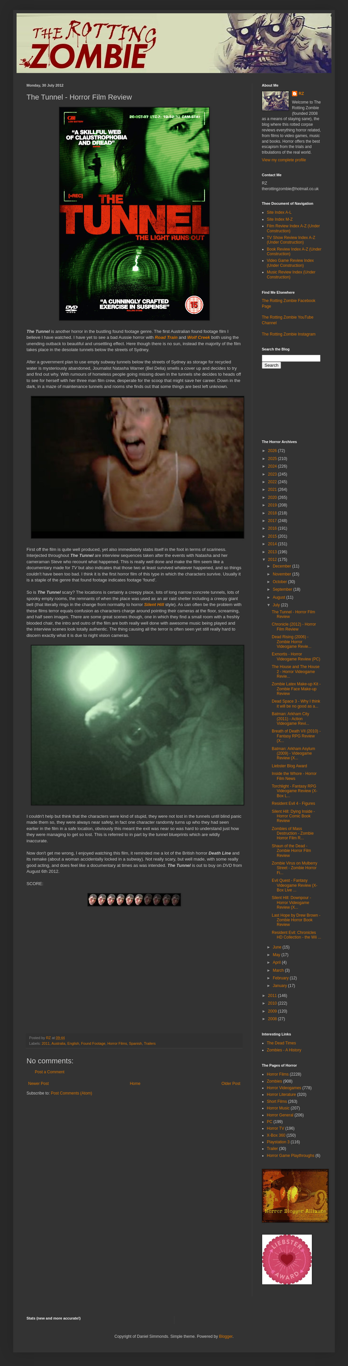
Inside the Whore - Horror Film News (294, 776)
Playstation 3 (278, 1142)
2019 (273, 505)
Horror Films (117, 1043)
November (282, 574)
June (277, 947)
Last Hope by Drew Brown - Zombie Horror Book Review (296, 920)
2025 (273, 458)
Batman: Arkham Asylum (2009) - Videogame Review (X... (293, 753)
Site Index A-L (279, 212)
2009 (273, 1011)
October (280, 581)
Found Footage (93, 1043)
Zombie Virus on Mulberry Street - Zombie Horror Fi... (294, 868)
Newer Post (38, 1083)
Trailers (150, 1043)
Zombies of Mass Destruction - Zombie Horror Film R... (293, 833)
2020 (273, 497)
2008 (273, 1019)
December (282, 566)
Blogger (226, 1336)
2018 (273, 513)
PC (269, 1121)
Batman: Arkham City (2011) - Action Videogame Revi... (290, 719)
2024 (273, 466)
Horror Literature (281, 1094)
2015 (273, 536)
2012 (273, 559)
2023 (273, 474)
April (277, 962)
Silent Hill (154, 604)
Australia (58, 1043)
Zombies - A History (284, 1050)
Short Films (277, 1101)
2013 (273, 552)
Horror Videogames (284, 1088)
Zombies (274, 1081)
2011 (46, 1043)
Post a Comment (49, 1072)
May (277, 954)
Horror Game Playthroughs (290, 1155)
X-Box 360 (276, 1135)
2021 (273, 489)
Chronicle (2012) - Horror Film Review (294, 626)
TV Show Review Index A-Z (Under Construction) (291, 240)
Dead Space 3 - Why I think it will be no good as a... (296, 703)
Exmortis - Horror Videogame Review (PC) (296, 656)
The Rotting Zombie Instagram (289, 334)
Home (135, 1083)
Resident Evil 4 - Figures (293, 803)
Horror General (280, 1115)
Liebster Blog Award (289, 766)
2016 (273, 528)
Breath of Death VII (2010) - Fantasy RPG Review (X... (296, 736)
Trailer (272, 1148)
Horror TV (275, 1128)
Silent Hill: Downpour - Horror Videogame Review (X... (291, 902)
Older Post (230, 1083)
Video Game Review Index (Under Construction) (290, 262)
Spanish (135, 1043)
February (281, 978)
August (279, 597)
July (277, 605)
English (73, 1043)
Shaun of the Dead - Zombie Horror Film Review (291, 851)
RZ (301, 93)
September (283, 589)
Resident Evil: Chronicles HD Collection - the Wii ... (296, 935)
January (280, 985)
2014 (273, 544)
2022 (273, 482)
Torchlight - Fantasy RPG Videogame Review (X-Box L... (295, 791)
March (279, 970)
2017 (273, 520)
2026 (273, 450)
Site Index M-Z (280, 219)
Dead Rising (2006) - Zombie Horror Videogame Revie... (292, 642)
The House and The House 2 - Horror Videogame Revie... (295, 671)
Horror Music (278, 1108)
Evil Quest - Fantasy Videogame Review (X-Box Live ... (295, 885)
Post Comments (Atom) (71, 1093)
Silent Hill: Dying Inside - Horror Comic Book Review (293, 816)
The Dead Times (281, 1043)
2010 (273, 1003)
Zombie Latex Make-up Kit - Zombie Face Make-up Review (296, 689)
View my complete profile (284, 160)
